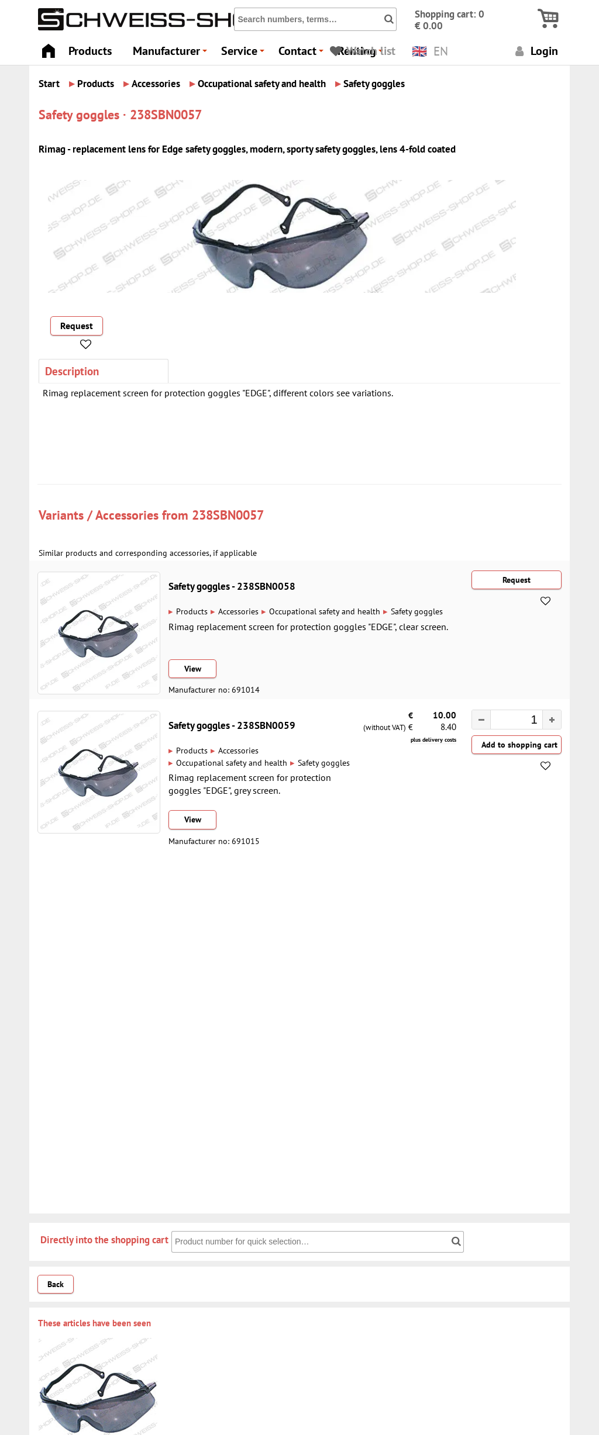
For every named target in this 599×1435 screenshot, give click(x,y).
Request (76, 325)
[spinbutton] (511, 721)
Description (72, 371)
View (192, 668)
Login (535, 50)
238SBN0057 (228, 514)
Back (55, 1284)
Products (90, 50)
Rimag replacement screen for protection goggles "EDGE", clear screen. (308, 626)
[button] (551, 719)
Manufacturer (172, 54)
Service (244, 54)
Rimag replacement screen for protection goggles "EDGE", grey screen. (249, 784)
